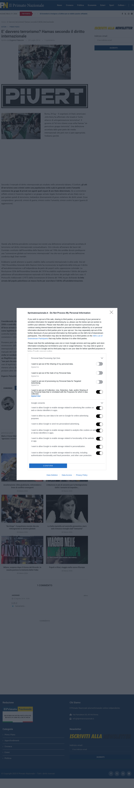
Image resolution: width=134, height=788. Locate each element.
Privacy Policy (81, 475)
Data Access (67, 475)
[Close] (112, 313)
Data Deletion (52, 475)
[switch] (99, 364)
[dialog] (67, 394)
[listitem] (67, 358)
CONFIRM (48, 466)
